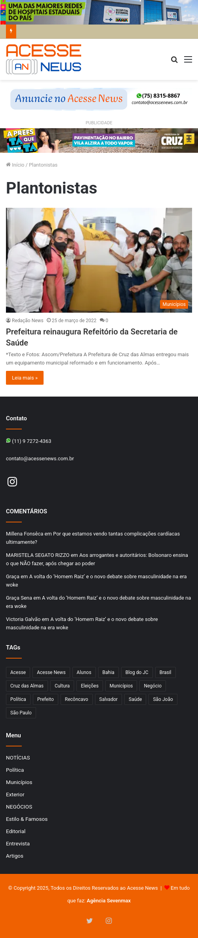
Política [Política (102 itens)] (18, 699)
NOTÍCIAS (18, 757)
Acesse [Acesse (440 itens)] (18, 672)
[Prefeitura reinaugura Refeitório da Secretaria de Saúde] (99, 260)
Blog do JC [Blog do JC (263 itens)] (137, 672)
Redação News (28, 320)
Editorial (15, 831)
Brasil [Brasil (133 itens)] (165, 672)
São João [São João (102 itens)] (163, 699)
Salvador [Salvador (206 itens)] (108, 699)
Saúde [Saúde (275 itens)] (135, 699)
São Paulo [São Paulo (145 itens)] (21, 713)
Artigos (14, 856)
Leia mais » (25, 378)
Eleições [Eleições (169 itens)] (90, 686)
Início (15, 165)
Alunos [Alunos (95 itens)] (84, 672)
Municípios (19, 782)
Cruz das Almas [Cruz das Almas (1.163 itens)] (27, 686)
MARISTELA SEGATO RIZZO (37, 555)
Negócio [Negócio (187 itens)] (153, 686)
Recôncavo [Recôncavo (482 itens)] (76, 699)
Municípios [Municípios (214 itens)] (121, 686)
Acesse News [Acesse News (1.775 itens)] (51, 672)
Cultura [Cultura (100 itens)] (62, 686)
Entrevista (18, 843)
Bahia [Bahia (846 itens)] (108, 672)
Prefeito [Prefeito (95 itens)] (45, 699)
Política (15, 770)
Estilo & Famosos (27, 819)
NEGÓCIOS (19, 806)
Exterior (15, 794)
